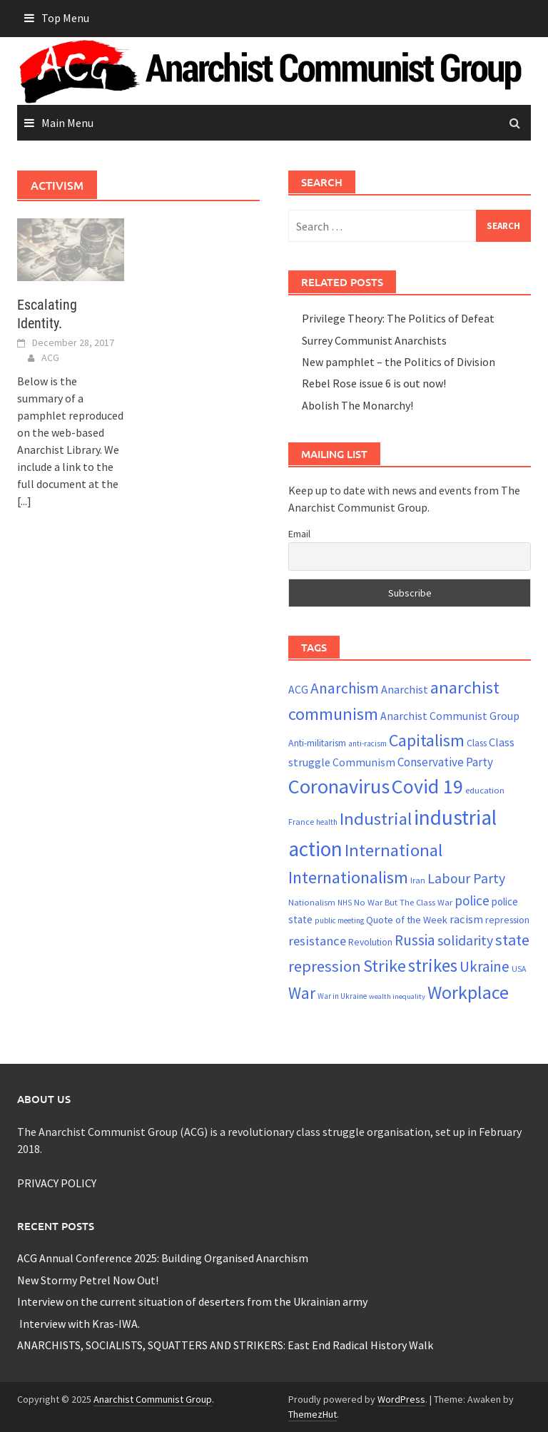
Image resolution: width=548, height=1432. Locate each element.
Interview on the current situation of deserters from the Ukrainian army (192, 1301)
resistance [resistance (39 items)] (317, 941)
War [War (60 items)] (301, 992)
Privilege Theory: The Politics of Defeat (398, 318)
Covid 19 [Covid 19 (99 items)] (427, 786)
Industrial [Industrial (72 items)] (376, 819)
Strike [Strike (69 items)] (384, 966)
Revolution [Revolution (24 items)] (370, 942)
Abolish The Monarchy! (357, 405)
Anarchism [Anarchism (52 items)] (344, 688)
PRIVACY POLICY (56, 1183)
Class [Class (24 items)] (477, 743)
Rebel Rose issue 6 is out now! (374, 383)
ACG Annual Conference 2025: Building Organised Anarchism (162, 1258)
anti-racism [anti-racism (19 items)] (367, 743)
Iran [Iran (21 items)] (417, 880)
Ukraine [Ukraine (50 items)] (484, 966)
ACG (50, 357)
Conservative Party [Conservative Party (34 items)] (445, 762)
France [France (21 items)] (301, 821)
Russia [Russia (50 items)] (415, 940)
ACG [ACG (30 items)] (298, 689)
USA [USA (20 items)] (519, 969)
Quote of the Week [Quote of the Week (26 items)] (406, 919)
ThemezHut (312, 1414)
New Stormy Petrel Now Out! (87, 1280)
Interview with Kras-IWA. (78, 1323)
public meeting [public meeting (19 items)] (339, 920)
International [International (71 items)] (393, 850)
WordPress (401, 1399)
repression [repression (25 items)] (507, 919)
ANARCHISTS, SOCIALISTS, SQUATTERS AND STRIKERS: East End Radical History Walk (225, 1345)
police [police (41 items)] (472, 900)
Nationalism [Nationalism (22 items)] (311, 902)
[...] (24, 501)
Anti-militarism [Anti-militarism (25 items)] (317, 742)
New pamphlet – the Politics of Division (398, 362)
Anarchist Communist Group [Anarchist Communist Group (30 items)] (449, 716)
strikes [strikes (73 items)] (432, 965)
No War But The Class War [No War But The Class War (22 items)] (403, 902)
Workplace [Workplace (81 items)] (468, 992)
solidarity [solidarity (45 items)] (465, 940)
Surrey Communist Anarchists (374, 340)
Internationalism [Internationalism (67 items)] (348, 877)
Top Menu (65, 18)
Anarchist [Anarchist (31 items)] (404, 689)
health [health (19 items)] (327, 822)
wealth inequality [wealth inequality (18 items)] (397, 996)
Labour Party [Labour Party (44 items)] (466, 878)
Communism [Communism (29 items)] (364, 762)
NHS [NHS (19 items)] (345, 903)
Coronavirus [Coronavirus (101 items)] (339, 786)
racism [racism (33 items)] (466, 919)
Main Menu (67, 123)
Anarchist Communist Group (152, 1399)
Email (299, 533)
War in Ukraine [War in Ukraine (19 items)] (342, 996)
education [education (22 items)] (484, 790)
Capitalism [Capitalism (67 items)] (427, 740)
